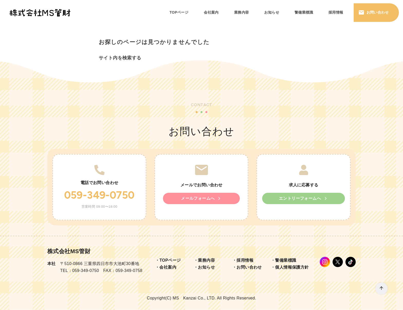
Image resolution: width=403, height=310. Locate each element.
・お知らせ (204, 267)
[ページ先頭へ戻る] (381, 288)
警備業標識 (304, 12)
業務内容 (241, 12)
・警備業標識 (283, 260)
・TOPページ (168, 260)
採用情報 (335, 12)
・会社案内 (165, 267)
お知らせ (271, 12)
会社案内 (211, 12)
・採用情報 (242, 260)
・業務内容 (204, 260)
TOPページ (178, 12)
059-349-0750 (99, 195)
